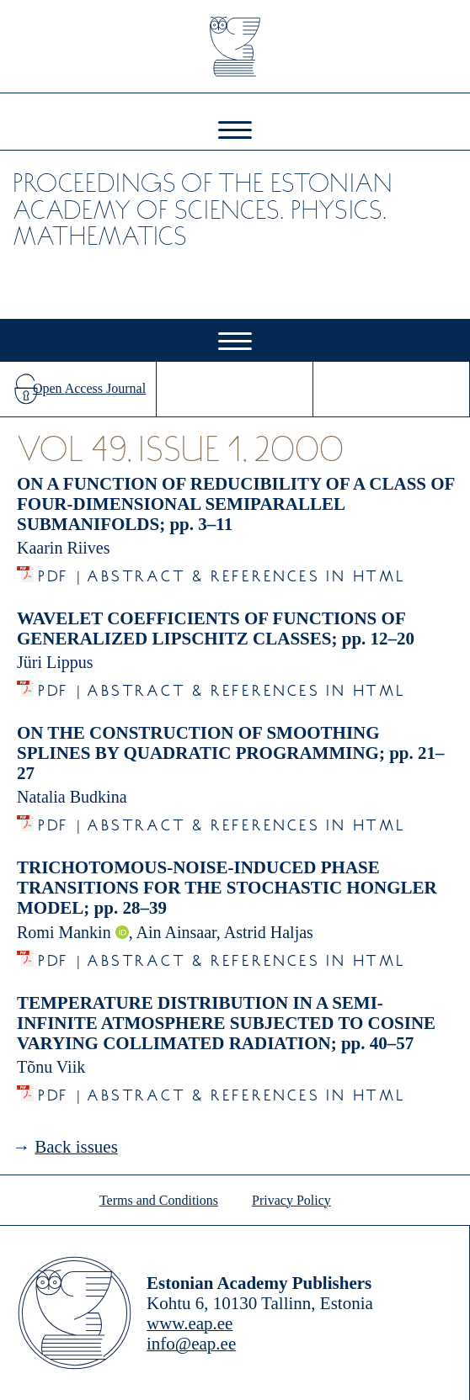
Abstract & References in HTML (246, 571)
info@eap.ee (191, 1344)
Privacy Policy (291, 1200)
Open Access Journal (89, 388)
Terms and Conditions (158, 1200)
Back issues (76, 1147)
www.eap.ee (189, 1323)
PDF (53, 571)
